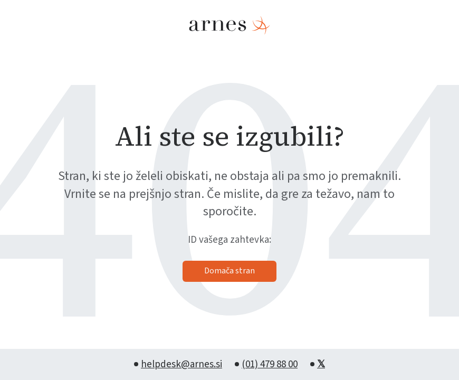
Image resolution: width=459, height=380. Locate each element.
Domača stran (229, 271)
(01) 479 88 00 (270, 364)
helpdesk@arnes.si (181, 364)
